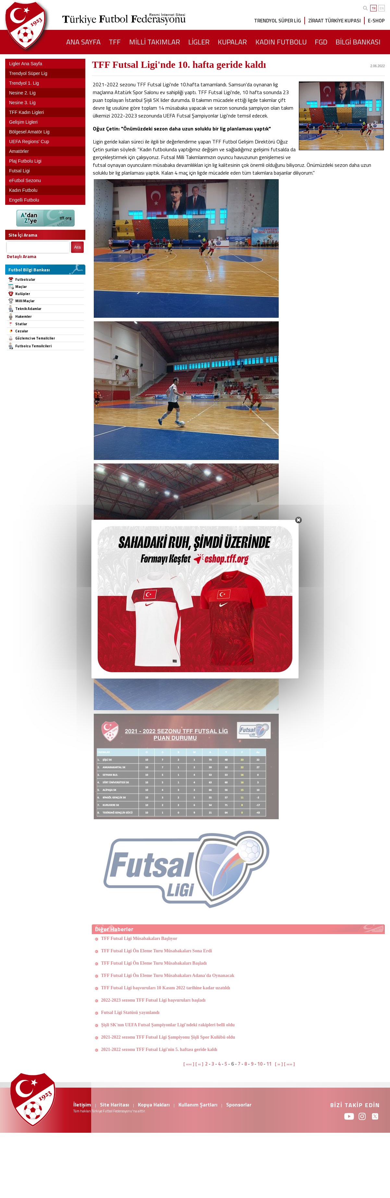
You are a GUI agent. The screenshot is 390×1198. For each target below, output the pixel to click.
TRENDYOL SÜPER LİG (277, 20)
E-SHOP (376, 20)
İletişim (82, 1104)
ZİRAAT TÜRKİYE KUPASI (334, 20)
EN (382, 8)
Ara (77, 247)
